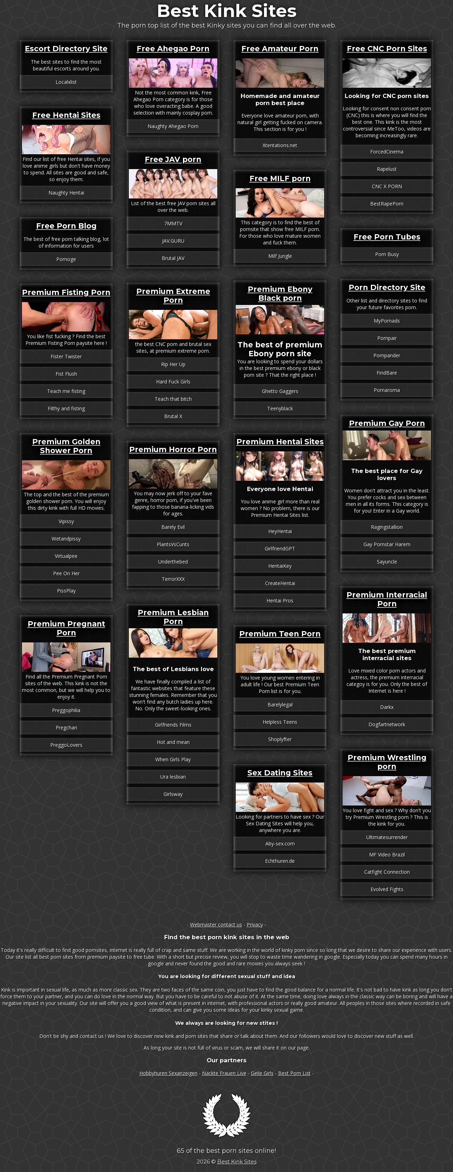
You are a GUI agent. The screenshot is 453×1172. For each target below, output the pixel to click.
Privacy (255, 924)
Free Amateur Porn (280, 48)
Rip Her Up (173, 364)
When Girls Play (173, 759)
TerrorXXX (173, 579)
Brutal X (173, 416)
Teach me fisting (66, 391)
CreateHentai (280, 583)
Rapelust (387, 169)
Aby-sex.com (280, 843)
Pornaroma (387, 390)
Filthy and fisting (66, 408)
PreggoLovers (66, 744)
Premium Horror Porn (173, 449)
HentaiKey (280, 565)
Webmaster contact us (216, 924)
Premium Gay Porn (387, 423)
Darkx (387, 707)
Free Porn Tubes (387, 236)
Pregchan (66, 727)
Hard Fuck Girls (173, 381)
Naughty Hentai (66, 192)
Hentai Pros (279, 600)
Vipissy (66, 521)
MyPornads (387, 320)
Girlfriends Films (173, 724)
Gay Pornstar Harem (387, 544)
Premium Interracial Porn (386, 599)
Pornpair (387, 338)
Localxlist (66, 82)
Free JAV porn (173, 159)
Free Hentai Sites (66, 115)
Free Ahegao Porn (173, 48)
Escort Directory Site (66, 48)
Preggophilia (66, 710)
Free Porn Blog (66, 225)
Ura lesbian (173, 776)
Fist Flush (66, 373)
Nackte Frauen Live (224, 1073)
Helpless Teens (280, 721)
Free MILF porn (280, 178)
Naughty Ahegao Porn (173, 126)
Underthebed (173, 561)
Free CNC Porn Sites (387, 48)
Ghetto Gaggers (280, 391)
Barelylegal (280, 704)
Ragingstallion (387, 527)
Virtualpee (66, 556)
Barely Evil (173, 527)
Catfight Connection (387, 871)
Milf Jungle (280, 256)
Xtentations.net (280, 145)
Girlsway (173, 794)
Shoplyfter (280, 739)
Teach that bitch (173, 399)
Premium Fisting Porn (66, 292)
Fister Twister (66, 356)
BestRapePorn (386, 203)
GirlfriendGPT (280, 548)
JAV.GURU (173, 240)
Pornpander (386, 355)
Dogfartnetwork (386, 724)
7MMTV (173, 223)
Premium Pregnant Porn (66, 628)
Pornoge (66, 259)
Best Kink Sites (227, 11)
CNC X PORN (387, 186)
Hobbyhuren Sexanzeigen (168, 1073)
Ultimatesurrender (387, 837)
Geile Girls (262, 1073)
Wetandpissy (66, 538)
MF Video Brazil (387, 854)
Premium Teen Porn (280, 633)
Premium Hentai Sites (280, 441)
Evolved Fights (387, 889)
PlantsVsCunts (173, 544)
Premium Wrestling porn (387, 762)
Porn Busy (387, 254)
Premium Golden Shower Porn (66, 446)
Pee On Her (66, 573)
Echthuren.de (280, 861)
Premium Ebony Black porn (280, 293)
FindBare (387, 372)
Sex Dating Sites (279, 772)
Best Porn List (294, 1073)
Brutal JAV (173, 258)
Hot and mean (173, 742)
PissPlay (66, 590)
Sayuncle (387, 561)
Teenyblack (280, 408)
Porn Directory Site (387, 287)
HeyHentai (280, 531)
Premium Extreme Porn (173, 296)
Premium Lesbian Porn (173, 617)
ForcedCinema (386, 151)
